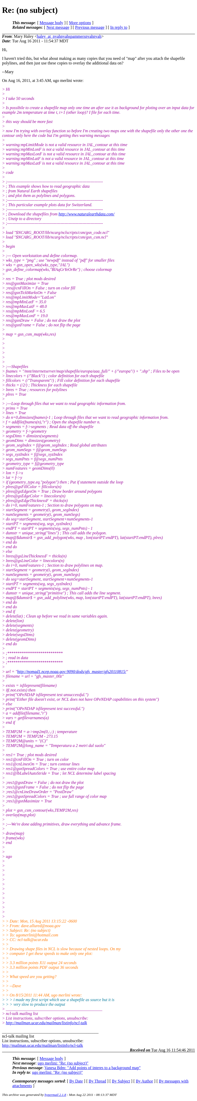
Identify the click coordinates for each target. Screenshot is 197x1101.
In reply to (118, 27)
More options (80, 23)
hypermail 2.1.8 (55, 1095)
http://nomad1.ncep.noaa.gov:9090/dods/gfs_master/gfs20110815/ (71, 671)
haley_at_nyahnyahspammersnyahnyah (69, 36)
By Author (144, 1081)
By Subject (121, 1081)
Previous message (89, 27)
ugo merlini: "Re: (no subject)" (63, 1063)
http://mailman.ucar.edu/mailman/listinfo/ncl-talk (46, 1023)
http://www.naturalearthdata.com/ (86, 214)
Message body (51, 23)
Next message (57, 27)
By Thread (97, 1081)
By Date (76, 1081)
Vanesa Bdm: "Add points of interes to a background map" (92, 1068)
